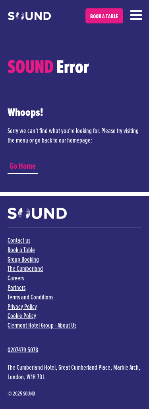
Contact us (19, 240)
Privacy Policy (22, 307)
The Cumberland (25, 269)
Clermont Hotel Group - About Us (42, 325)
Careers (16, 278)
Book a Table (21, 250)
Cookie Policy (22, 316)
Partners (16, 288)
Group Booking (23, 259)
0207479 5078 (23, 350)
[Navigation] (136, 14)
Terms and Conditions (30, 297)
